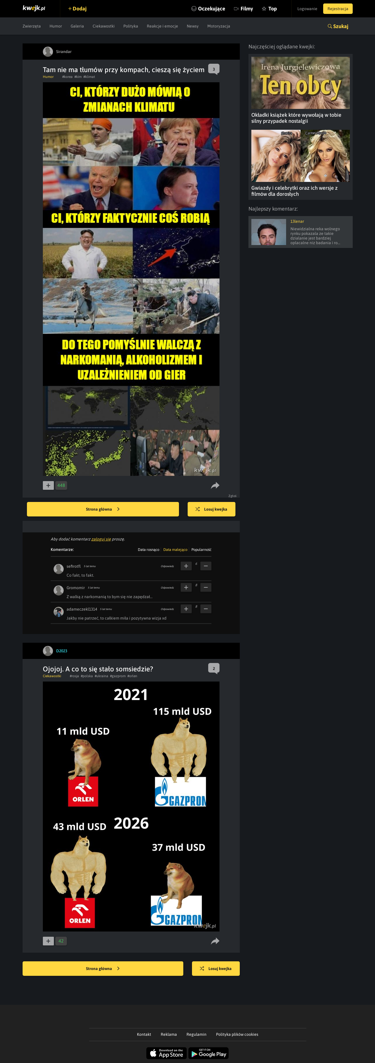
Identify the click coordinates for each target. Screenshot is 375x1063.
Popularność (201, 549)
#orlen (132, 676)
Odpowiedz (167, 566)
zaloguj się (101, 539)
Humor (56, 26)
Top (272, 9)
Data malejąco (175, 549)
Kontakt (144, 1034)
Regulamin (196, 1034)
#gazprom (118, 676)
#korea (67, 77)
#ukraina (101, 676)
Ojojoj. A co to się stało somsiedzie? (98, 669)
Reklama (169, 1034)
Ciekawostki (104, 26)
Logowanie (307, 8)
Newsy (193, 26)
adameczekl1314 (82, 609)
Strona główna (103, 509)
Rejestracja (338, 8)
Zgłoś (232, 496)
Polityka (130, 26)
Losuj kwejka (211, 509)
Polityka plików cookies (237, 1034)
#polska (87, 676)
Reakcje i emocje (162, 26)
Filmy (247, 9)
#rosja (74, 676)
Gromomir (76, 587)
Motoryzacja (218, 26)
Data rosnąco (148, 549)
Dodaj (80, 9)
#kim (78, 77)
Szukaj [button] (340, 26)
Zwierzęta (32, 26)
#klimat (89, 77)
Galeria (77, 26)
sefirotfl (74, 566)
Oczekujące (211, 9)
